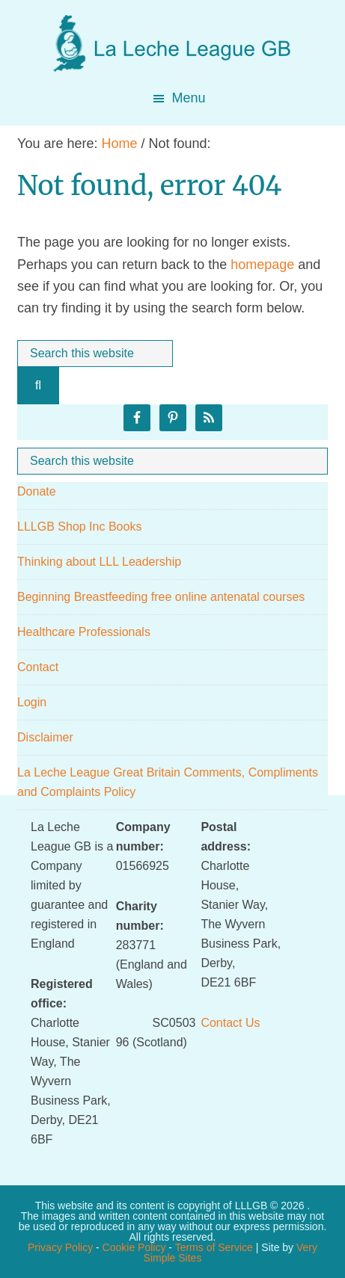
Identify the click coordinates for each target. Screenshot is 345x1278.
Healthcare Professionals (83, 632)
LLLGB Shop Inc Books (79, 526)
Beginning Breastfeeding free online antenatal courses (161, 596)
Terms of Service (214, 1247)
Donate (36, 491)
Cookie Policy (134, 1247)
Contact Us (230, 1022)
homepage (262, 264)
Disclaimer (45, 737)
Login (31, 702)
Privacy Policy (60, 1247)
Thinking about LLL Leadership (99, 561)
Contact (37, 667)
